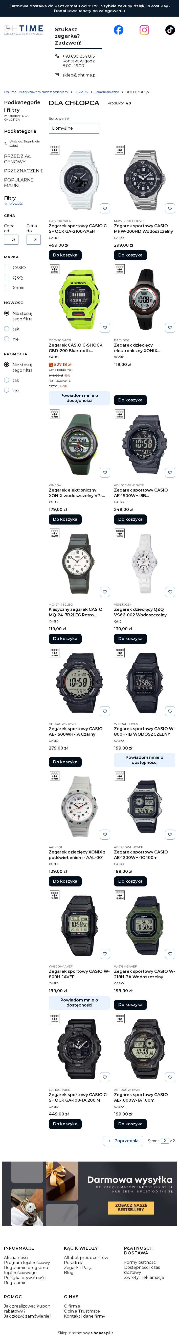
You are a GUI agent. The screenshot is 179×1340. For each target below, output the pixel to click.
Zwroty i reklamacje (144, 1277)
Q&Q (18, 277)
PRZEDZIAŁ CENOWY (17, 159)
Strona (154, 1141)
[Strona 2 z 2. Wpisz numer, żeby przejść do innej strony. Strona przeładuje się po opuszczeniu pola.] (165, 1141)
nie (16, 339)
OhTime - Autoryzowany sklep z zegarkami (36, 92)
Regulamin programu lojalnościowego (26, 1270)
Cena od (9, 228)
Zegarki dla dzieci (107, 92)
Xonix (18, 287)
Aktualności (16, 1257)
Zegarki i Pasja (78, 1267)
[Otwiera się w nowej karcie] (118, 30)
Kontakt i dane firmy (84, 1316)
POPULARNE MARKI (19, 182)
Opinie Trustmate (82, 1311)
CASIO (19, 267)
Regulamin (15, 1282)
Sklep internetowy (84, 1333)
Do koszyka (65, 255)
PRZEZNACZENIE (22, 171)
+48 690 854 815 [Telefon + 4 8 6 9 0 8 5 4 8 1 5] (78, 56)
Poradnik (73, 1262)
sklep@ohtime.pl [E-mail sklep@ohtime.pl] (79, 75)
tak (16, 329)
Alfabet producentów (86, 1257)
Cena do (32, 228)
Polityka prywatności (25, 1277)
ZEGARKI (81, 92)
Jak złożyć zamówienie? (27, 1316)
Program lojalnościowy (27, 1262)
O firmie (72, 1306)
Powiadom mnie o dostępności (79, 398)
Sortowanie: (59, 118)
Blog (69, 1272)
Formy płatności (140, 1262)
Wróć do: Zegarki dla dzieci (22, 143)
